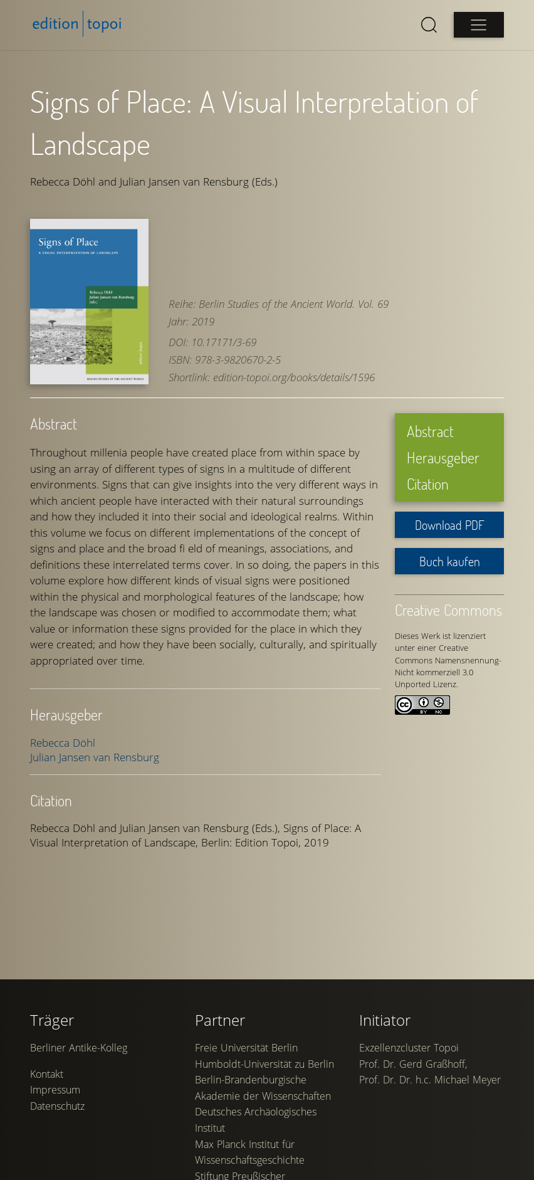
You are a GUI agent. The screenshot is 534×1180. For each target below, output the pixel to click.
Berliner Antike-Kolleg (78, 1048)
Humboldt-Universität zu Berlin (264, 1064)
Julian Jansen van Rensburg (94, 757)
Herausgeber (443, 457)
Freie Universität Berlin (246, 1048)
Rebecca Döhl (62, 742)
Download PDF (449, 525)
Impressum (55, 1090)
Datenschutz (57, 1106)
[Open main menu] (479, 25)
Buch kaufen (449, 561)
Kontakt (46, 1074)
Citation (428, 483)
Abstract (430, 431)
